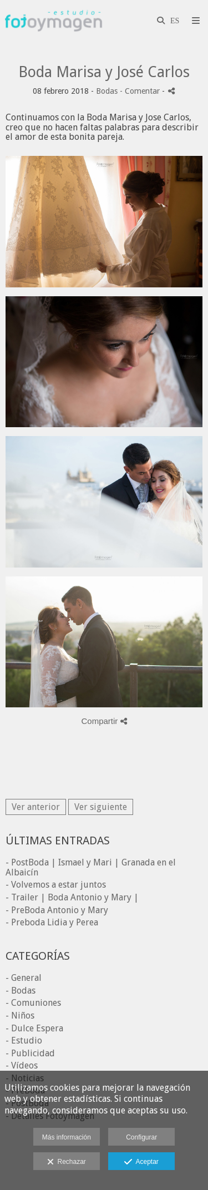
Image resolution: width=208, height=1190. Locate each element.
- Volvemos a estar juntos (56, 884)
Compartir (103, 721)
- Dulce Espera (34, 1028)
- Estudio (24, 1040)
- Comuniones (33, 1002)
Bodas (107, 91)
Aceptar (141, 1162)
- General (24, 978)
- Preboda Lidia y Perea (52, 922)
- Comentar (141, 91)
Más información (66, 1137)
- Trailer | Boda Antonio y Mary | (72, 897)
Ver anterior (36, 807)
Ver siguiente (100, 807)
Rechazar (66, 1162)
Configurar (141, 1137)
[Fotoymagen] (53, 21)
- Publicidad (30, 1053)
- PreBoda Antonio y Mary (57, 910)
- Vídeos (22, 1065)
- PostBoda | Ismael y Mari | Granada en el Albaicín (91, 867)
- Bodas (20, 990)
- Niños (20, 1015)
